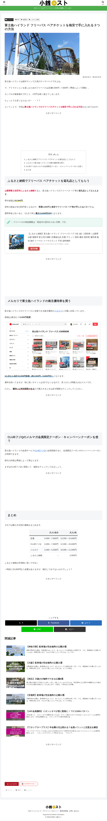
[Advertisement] (53, 131)
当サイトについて (32, 811)
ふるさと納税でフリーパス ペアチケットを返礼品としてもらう (50, 160)
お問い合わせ (76, 811)
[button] (70, 629)
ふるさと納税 (34, 19)
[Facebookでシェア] (53, 623)
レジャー (9, 19)
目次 (50, 154)
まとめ (28, 170)
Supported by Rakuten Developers (53, 815)
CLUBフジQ (39, 451)
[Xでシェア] (21, 623)
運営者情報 (65, 811)
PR (17, 19)
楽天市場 (33, 249)
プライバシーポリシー (50, 811)
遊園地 (24, 19)
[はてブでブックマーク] (86, 623)
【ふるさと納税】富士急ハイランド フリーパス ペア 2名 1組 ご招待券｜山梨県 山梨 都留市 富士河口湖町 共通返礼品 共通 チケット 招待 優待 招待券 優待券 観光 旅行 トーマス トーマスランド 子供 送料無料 (63, 237)
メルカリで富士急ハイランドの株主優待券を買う (45, 163)
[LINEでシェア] (37, 629)
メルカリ (58, 311)
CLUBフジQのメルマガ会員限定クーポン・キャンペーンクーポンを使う (54, 167)
